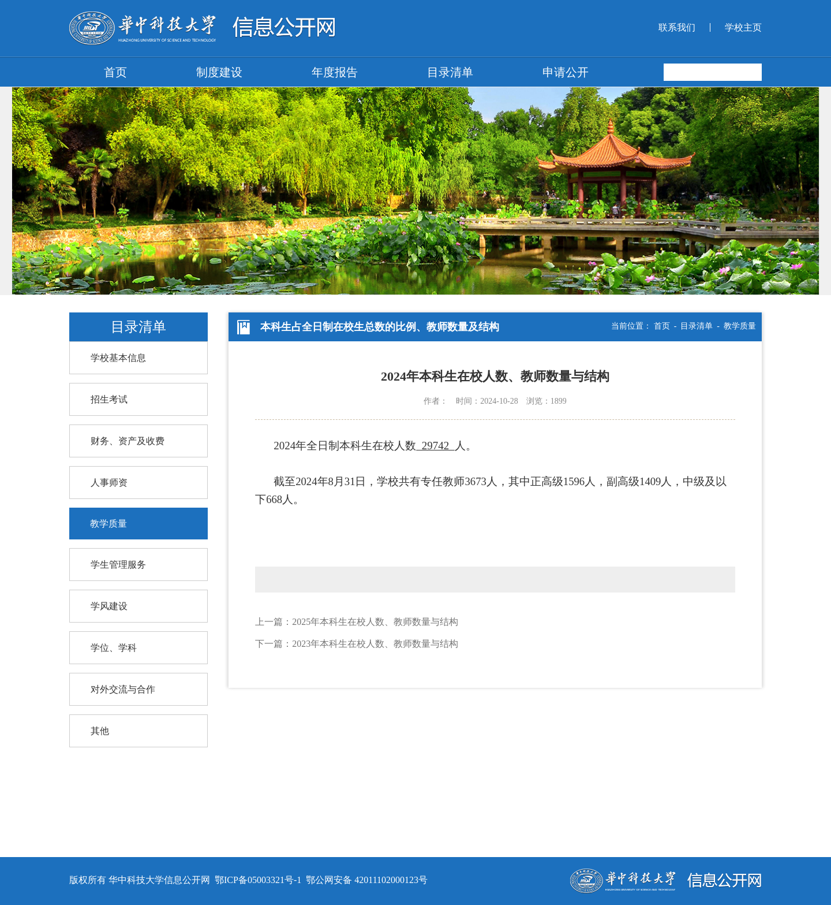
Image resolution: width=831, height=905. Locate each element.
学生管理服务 (118, 564)
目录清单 (450, 72)
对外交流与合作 (123, 689)
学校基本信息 (118, 358)
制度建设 (219, 72)
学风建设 (109, 606)
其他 (100, 731)
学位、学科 (114, 648)
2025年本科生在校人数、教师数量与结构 (375, 622)
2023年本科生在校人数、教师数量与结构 (375, 644)
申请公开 (565, 72)
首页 (115, 72)
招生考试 (109, 399)
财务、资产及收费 (127, 441)
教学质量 (108, 523)
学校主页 (743, 27)
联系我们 (676, 27)
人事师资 (109, 482)
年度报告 (335, 72)
